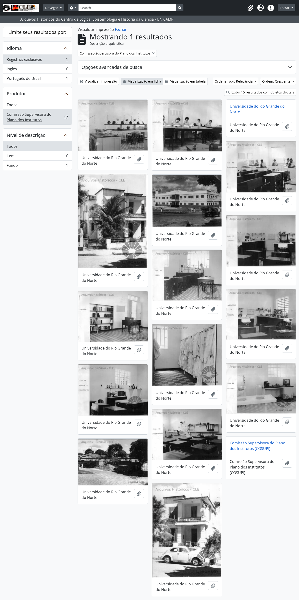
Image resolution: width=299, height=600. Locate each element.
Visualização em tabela (185, 81)
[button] (250, 8)
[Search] (127, 7)
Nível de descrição (26, 135)
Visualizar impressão (98, 81)
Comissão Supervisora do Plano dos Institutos (37, 117)
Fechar (121, 29)
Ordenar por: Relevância (234, 81)
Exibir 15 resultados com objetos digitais (260, 92)
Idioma (14, 48)
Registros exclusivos (37, 60)
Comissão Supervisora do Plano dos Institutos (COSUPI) (257, 445)
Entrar (285, 8)
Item (37, 157)
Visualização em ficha (142, 81)
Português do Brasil (37, 79)
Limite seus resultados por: (37, 32)
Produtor (16, 93)
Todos (12, 104)
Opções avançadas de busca (112, 67)
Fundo (37, 166)
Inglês (37, 70)
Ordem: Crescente (276, 81)
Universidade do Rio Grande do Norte (257, 109)
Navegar (52, 8)
